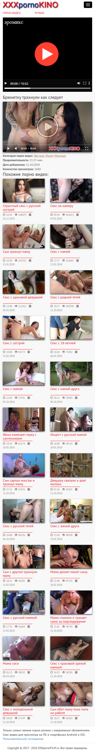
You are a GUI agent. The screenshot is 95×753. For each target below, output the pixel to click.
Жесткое (39, 156)
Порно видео (12, 13)
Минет (49, 156)
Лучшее (39, 13)
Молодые (60, 156)
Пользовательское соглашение (23, 739)
